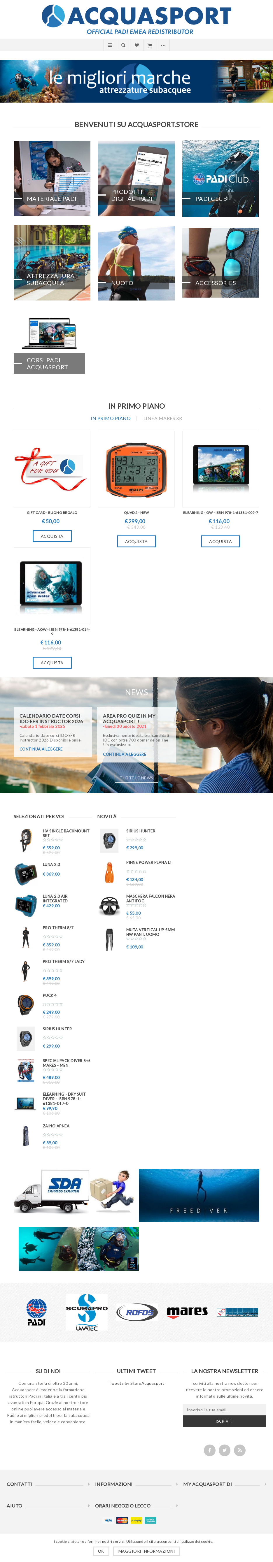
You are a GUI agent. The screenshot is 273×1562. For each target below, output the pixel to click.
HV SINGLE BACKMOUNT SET (66, 833)
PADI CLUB (211, 198)
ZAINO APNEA (56, 1126)
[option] (37, 1312)
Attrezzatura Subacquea (51, 279)
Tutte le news (136, 777)
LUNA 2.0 (51, 864)
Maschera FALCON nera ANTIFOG (150, 898)
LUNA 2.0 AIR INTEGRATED (55, 898)
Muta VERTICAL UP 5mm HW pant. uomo (150, 932)
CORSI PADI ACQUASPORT (47, 363)
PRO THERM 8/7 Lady (64, 961)
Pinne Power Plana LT (149, 862)
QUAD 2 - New (136, 512)
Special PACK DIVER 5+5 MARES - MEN (67, 1063)
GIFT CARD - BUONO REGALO (52, 512)
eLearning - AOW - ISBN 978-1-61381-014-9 (52, 631)
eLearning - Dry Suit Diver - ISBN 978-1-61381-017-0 (64, 1099)
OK (101, 1551)
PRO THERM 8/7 (58, 927)
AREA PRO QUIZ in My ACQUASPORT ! (129, 718)
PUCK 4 (50, 995)
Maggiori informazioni (146, 1551)
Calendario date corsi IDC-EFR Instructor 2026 (51, 718)
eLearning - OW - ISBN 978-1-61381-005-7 (220, 512)
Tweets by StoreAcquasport (136, 1383)
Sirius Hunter (57, 1029)
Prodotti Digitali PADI (132, 195)
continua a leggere (41, 749)
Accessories (215, 282)
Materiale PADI (52, 198)
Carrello (149, 45)
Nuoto (122, 282)
